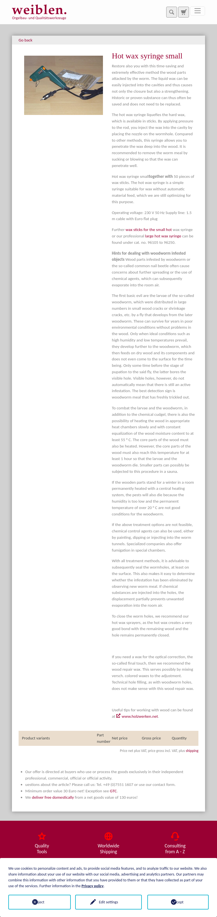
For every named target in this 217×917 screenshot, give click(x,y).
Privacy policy (93, 886)
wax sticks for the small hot (149, 229)
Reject (39, 902)
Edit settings (108, 902)
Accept (178, 902)
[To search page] (183, 12)
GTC (113, 790)
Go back (25, 40)
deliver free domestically (53, 797)
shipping (192, 750)
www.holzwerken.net (140, 716)
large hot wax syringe (163, 236)
